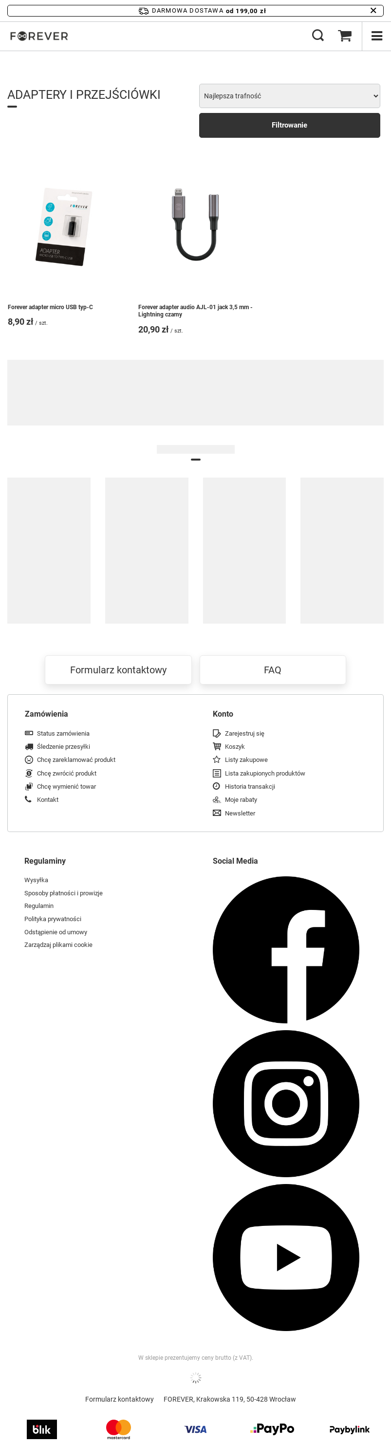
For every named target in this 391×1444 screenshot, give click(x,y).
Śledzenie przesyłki (63, 746)
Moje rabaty (241, 799)
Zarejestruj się (244, 733)
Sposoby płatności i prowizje (63, 893)
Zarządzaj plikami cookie (58, 944)
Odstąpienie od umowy (55, 932)
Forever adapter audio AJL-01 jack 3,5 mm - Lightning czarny (195, 311)
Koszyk (235, 746)
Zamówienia (46, 714)
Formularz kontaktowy (118, 670)
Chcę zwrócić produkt (66, 773)
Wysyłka (36, 880)
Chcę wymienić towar (66, 786)
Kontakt (47, 799)
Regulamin (39, 905)
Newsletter (240, 813)
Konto (223, 714)
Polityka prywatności (52, 919)
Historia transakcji (250, 786)
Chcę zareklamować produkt (76, 759)
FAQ (272, 670)
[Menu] (376, 36)
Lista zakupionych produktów (265, 773)
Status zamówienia (63, 733)
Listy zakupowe (246, 759)
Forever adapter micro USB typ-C (50, 307)
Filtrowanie (289, 125)
